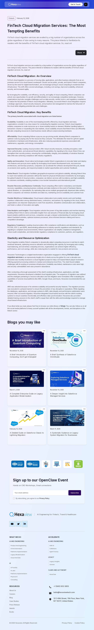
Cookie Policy (80, 623)
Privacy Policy (44, 498)
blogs (63, 306)
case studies (14, 601)
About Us (12, 590)
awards (12, 608)
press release (14, 605)
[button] (86, 4)
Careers (12, 594)
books (11, 612)
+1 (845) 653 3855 (61, 586)
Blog (11, 597)
